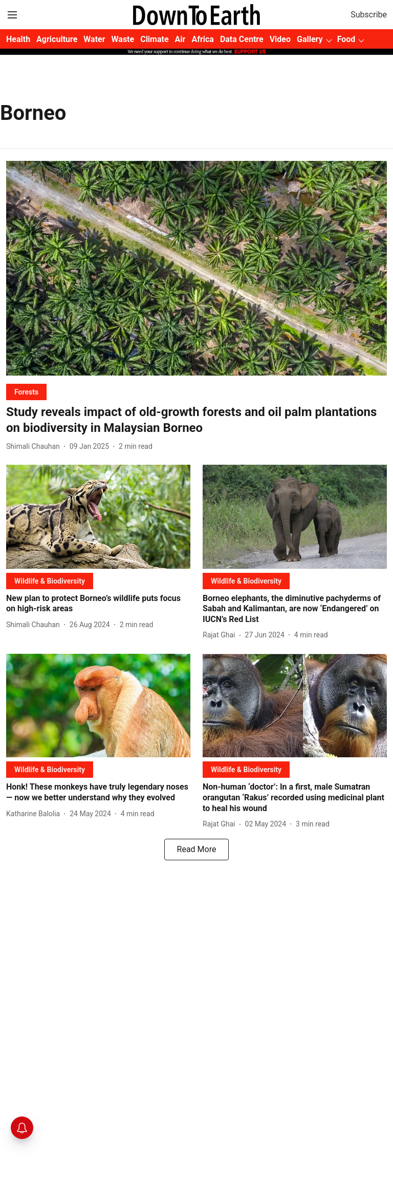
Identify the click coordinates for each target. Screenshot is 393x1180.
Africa (202, 39)
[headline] (196, 420)
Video (280, 39)
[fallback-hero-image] (196, 268)
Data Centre (242, 39)
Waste (123, 39)
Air (180, 39)
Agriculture (56, 39)
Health (18, 39)
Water (94, 39)
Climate (154, 39)
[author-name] (35, 446)
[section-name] (26, 392)
